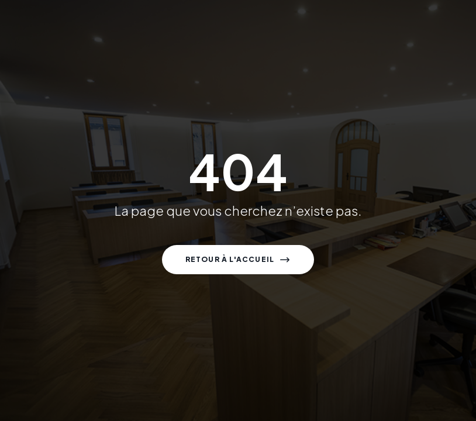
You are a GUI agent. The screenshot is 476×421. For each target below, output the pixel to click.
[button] (238, 259)
